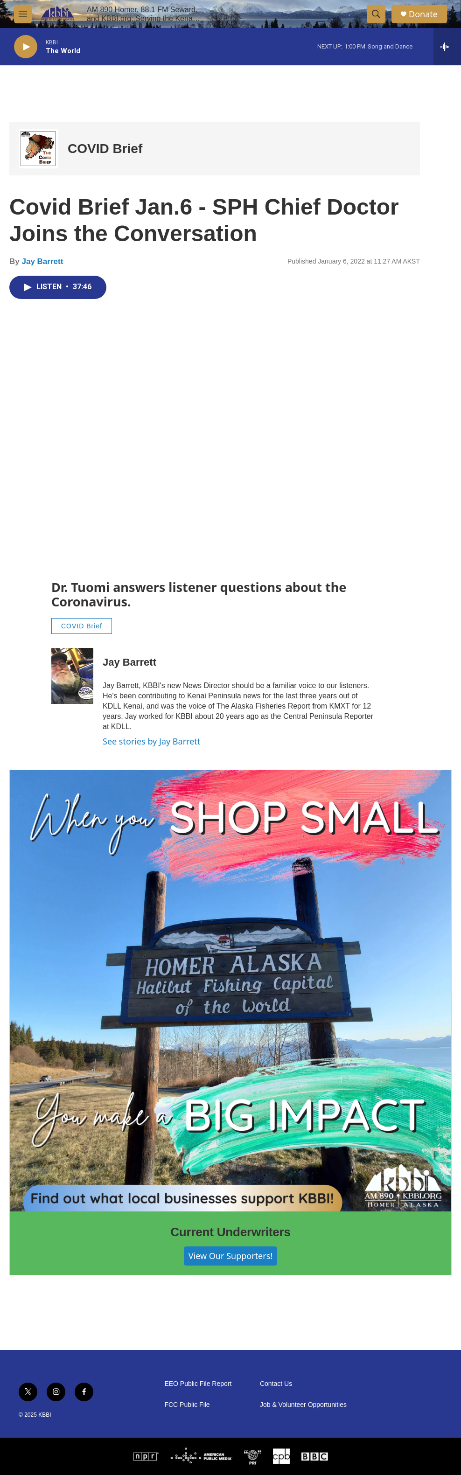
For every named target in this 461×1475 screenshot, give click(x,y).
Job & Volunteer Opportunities (303, 1404)
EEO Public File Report (197, 1383)
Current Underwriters (230, 1232)
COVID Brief (105, 148)
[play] (25, 47)
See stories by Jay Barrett (151, 741)
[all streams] (447, 46)
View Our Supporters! (230, 1255)
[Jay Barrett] (72, 676)
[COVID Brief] (38, 148)
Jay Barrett (42, 261)
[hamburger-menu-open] (23, 14)
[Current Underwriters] (230, 990)
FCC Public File (187, 1404)
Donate (423, 14)
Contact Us (276, 1383)
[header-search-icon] (376, 14)
